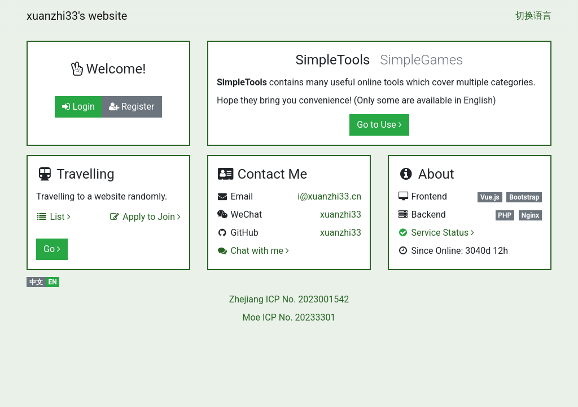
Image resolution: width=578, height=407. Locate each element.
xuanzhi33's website (77, 16)
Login (78, 106)
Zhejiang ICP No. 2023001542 (289, 299)
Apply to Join (145, 216)
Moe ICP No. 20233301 (288, 317)
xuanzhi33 (340, 214)
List (53, 216)
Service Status (435, 232)
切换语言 (533, 15)
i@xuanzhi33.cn (329, 196)
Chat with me (253, 250)
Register (132, 106)
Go (51, 249)
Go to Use (379, 124)
